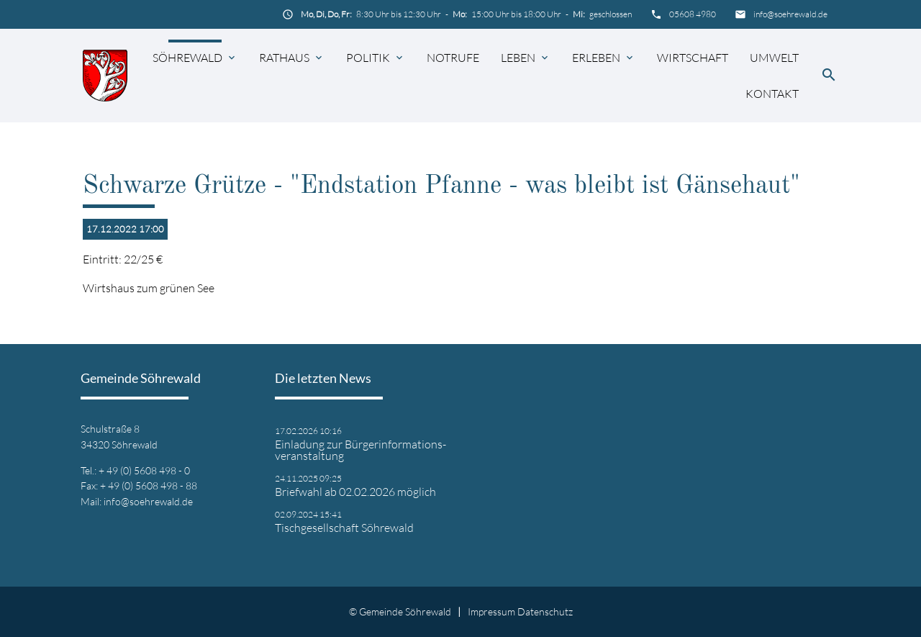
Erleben (596, 57)
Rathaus (284, 57)
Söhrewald (187, 57)
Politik (368, 57)
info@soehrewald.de (790, 14)
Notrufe (453, 57)
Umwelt (774, 57)
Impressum (491, 611)
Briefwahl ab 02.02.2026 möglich (355, 491)
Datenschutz (545, 611)
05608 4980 (692, 14)
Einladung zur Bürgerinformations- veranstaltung (360, 449)
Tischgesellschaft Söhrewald (344, 527)
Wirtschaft (692, 57)
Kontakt (772, 93)
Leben (518, 57)
